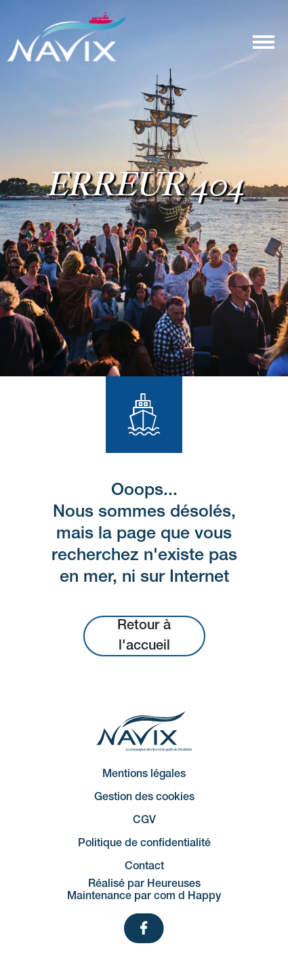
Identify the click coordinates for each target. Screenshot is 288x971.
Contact (144, 866)
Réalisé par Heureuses (144, 884)
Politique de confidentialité (144, 843)
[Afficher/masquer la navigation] (263, 41)
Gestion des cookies (144, 797)
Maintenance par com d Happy (144, 896)
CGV (144, 820)
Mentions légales (144, 774)
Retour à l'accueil (144, 636)
